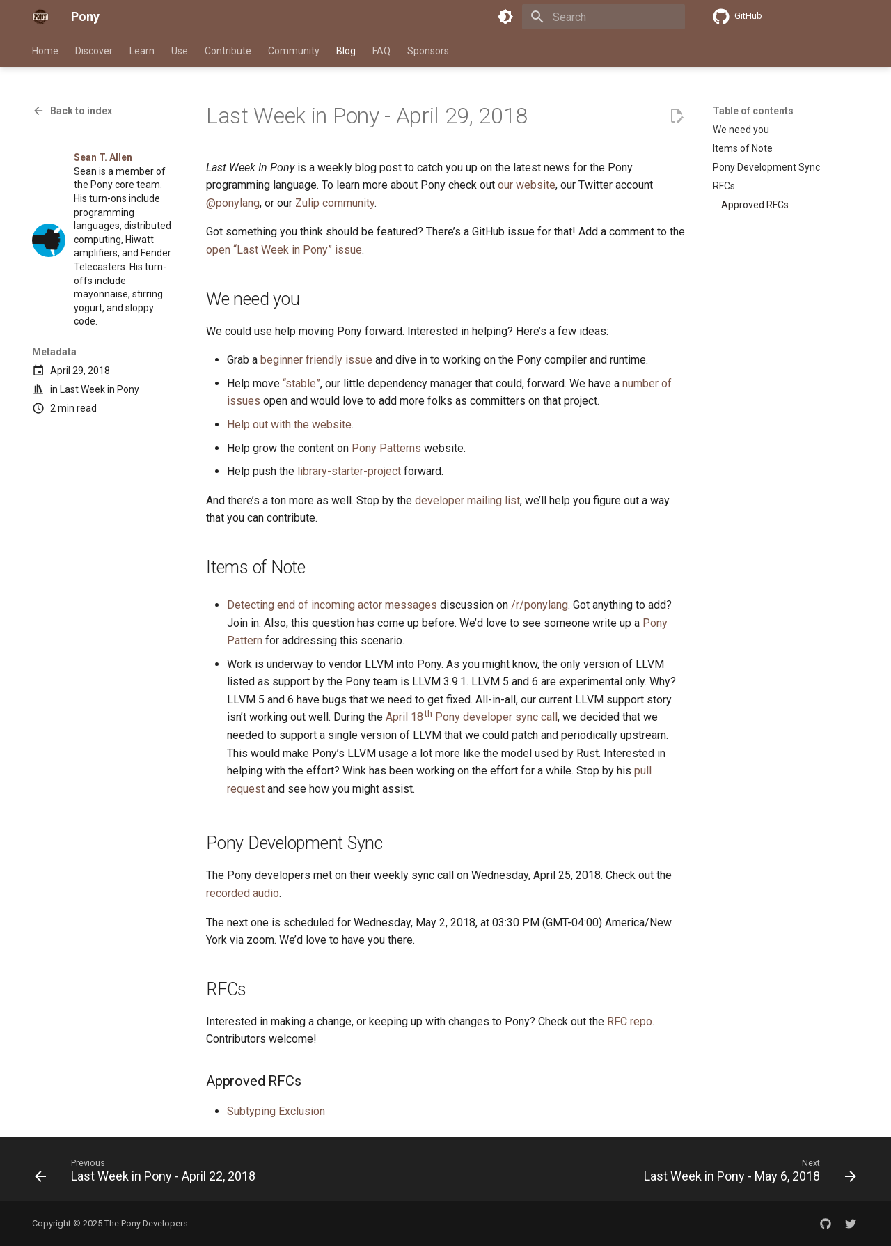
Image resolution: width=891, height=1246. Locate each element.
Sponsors (428, 50)
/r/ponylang (539, 605)
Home (45, 50)
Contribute (228, 50)
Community (294, 50)
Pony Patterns (386, 448)
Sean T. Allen (103, 157)
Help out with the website (289, 424)
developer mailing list (467, 500)
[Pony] (40, 17)
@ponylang (233, 203)
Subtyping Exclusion (276, 1111)
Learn (142, 50)
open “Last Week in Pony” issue (284, 249)
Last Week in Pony (99, 389)
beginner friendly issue (316, 359)
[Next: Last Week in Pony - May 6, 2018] (746, 1173)
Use (179, 50)
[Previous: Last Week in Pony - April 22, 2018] (148, 1173)
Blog (346, 50)
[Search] (603, 16)
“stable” (301, 383)
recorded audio (242, 893)
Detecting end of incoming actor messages (332, 605)
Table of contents (753, 110)
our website (526, 185)
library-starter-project (349, 471)
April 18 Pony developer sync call (472, 717)
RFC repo (629, 1021)
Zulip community (334, 203)
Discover (94, 50)
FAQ (381, 50)
